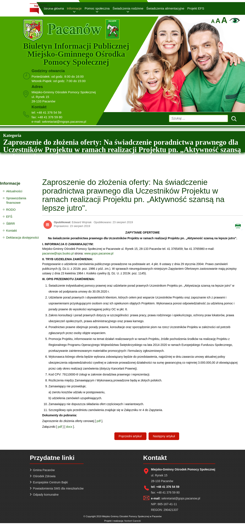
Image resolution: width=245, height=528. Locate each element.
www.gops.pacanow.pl (98, 253)
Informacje (74, 8)
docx (69, 426)
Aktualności (14, 191)
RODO (11, 209)
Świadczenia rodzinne (127, 8)
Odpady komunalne (45, 494)
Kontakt (11, 230)
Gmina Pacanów (44, 470)
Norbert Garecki (132, 521)
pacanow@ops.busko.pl (58, 253)
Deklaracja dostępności (22, 237)
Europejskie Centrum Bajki (50, 482)
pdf (99, 421)
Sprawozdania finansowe (16, 200)
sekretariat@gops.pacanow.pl (180, 498)
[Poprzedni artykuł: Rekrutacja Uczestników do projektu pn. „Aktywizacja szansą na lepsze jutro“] (130, 436)
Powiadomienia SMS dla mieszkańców (58, 488)
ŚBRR (10, 223)
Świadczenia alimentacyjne (165, 8)
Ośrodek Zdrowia (44, 476)
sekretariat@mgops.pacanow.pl (64, 121)
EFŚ (9, 216)
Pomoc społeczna (97, 8)
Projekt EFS (195, 8)
